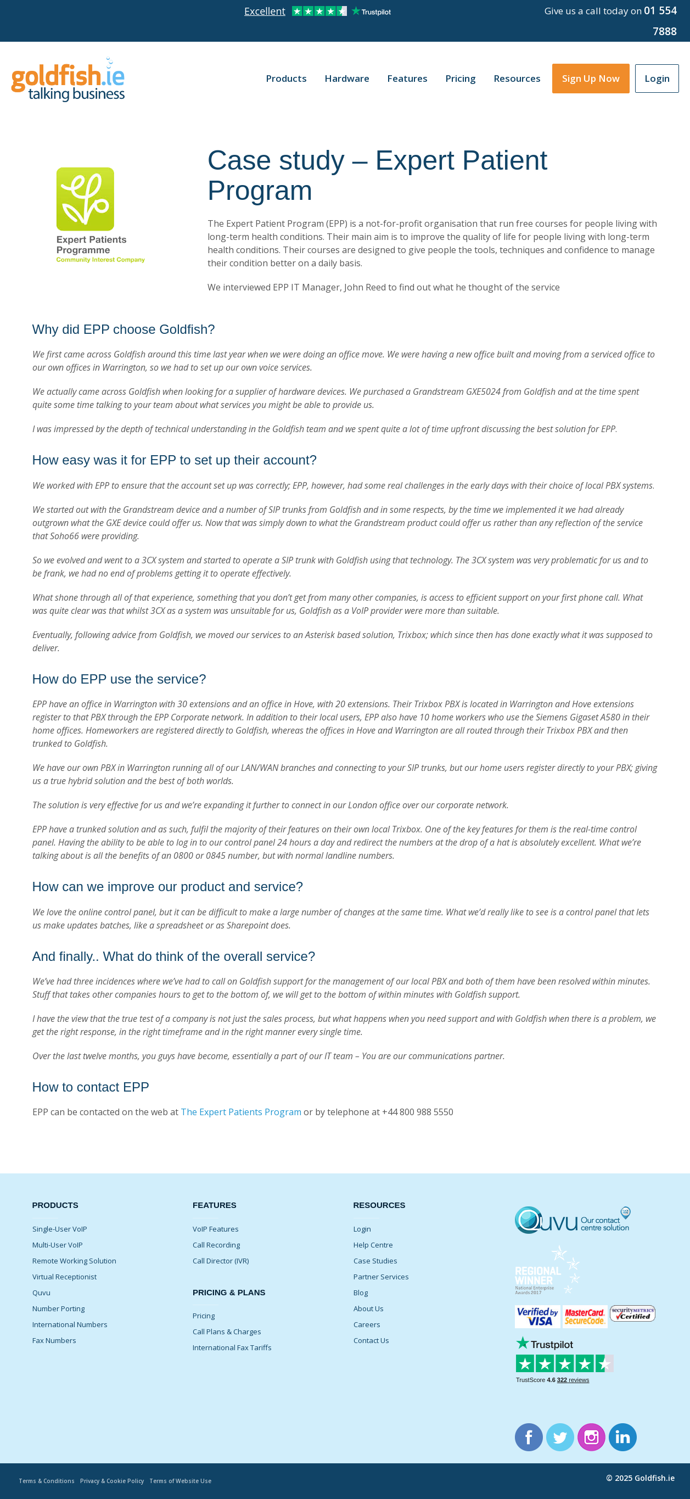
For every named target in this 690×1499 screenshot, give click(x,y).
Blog (361, 1292)
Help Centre (373, 1245)
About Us (369, 1308)
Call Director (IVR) (221, 1261)
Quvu (41, 1292)
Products (286, 78)
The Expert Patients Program (241, 1112)
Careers (367, 1324)
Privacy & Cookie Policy (119, 1480)
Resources (517, 78)
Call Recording (216, 1245)
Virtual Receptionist (64, 1277)
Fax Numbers (54, 1340)
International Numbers (70, 1324)
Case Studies (375, 1261)
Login (657, 78)
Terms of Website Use (193, 1480)
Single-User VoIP (59, 1229)
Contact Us (371, 1340)
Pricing (460, 78)
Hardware (346, 78)
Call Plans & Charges (227, 1331)
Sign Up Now (591, 78)
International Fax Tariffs (232, 1347)
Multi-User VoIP (57, 1245)
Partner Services (381, 1277)
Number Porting (58, 1308)
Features (407, 78)
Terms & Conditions (49, 1480)
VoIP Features (216, 1229)
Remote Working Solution (74, 1261)
